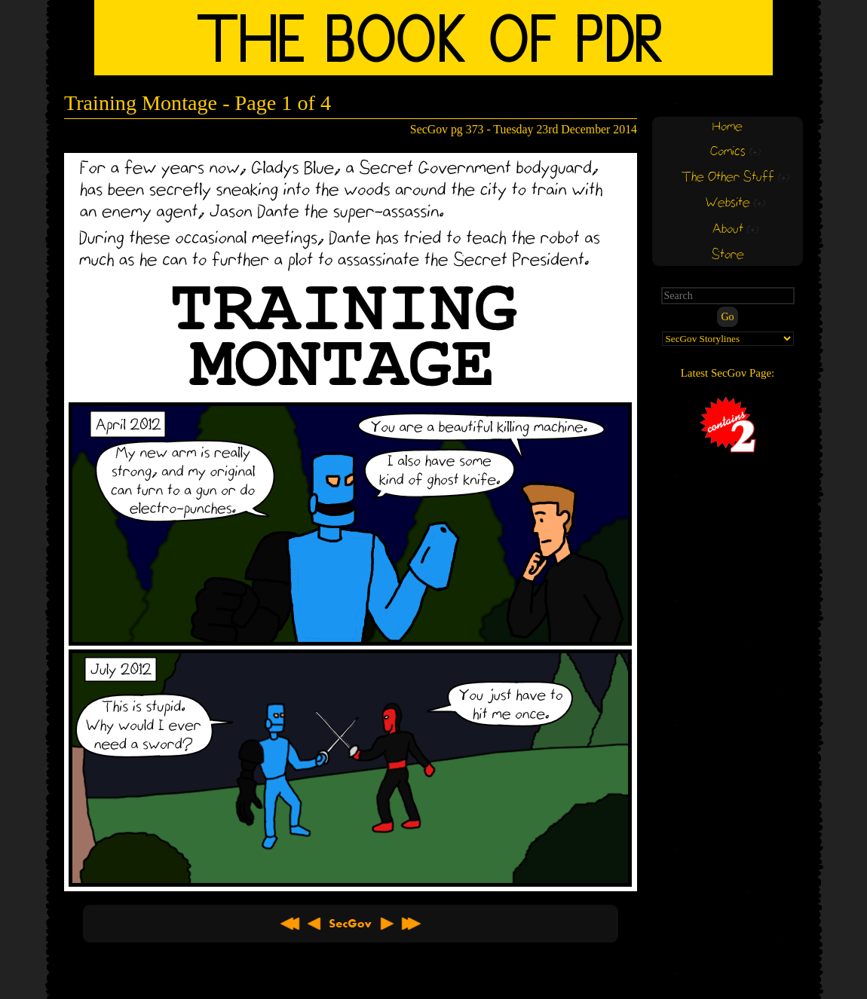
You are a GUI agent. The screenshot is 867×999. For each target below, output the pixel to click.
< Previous (314, 923)
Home (727, 127)
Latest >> (411, 923)
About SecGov (350, 923)
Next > (387, 923)
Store (728, 255)
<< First (290, 923)
